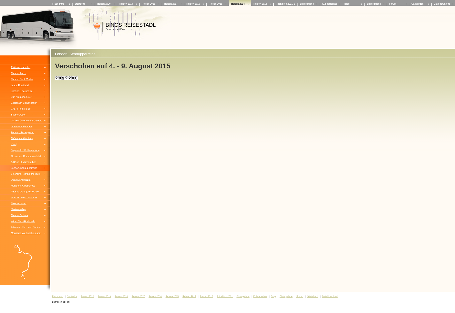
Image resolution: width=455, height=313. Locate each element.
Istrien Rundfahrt (20, 85)
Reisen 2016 (193, 3)
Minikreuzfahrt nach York (24, 197)
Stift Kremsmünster (21, 97)
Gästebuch (417, 3)
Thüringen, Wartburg (22, 138)
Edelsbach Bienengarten (24, 102)
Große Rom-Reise (20, 108)
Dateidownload (442, 3)
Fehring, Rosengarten (22, 132)
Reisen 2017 (171, 3)
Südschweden (18, 114)
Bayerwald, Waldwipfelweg (25, 150)
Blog (347, 3)
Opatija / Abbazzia (20, 179)
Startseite (80, 3)
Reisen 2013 (260, 3)
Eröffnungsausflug (20, 67)
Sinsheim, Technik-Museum (25, 174)
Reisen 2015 (215, 3)
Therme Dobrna (19, 215)
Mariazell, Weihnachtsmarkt (26, 233)
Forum (392, 3)
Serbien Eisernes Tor (22, 91)
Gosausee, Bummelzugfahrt (26, 156)
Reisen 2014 (238, 3)
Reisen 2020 (104, 3)
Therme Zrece (18, 73)
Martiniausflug (18, 209)
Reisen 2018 (148, 3)
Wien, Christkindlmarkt (23, 221)
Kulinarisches (329, 3)
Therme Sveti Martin (22, 79)
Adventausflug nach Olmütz (26, 227)
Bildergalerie (307, 3)
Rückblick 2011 (284, 3)
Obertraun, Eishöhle (21, 126)
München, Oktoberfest (23, 185)
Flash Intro (58, 3)
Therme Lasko (18, 203)
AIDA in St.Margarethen (23, 162)
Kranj (14, 144)
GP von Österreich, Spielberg (26, 120)
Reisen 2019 (126, 3)
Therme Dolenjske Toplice (25, 191)
